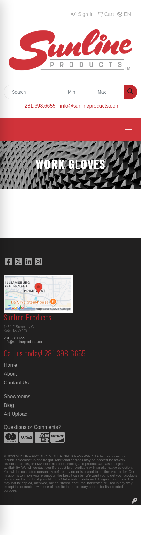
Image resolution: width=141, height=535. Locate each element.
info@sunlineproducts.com (90, 106)
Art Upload (16, 414)
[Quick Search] (34, 92)
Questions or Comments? (32, 427)
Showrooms (17, 396)
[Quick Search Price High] (109, 92)
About (10, 374)
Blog (9, 405)
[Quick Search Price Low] (79, 92)
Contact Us (16, 382)
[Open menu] (128, 127)
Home (10, 365)
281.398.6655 (40, 106)
